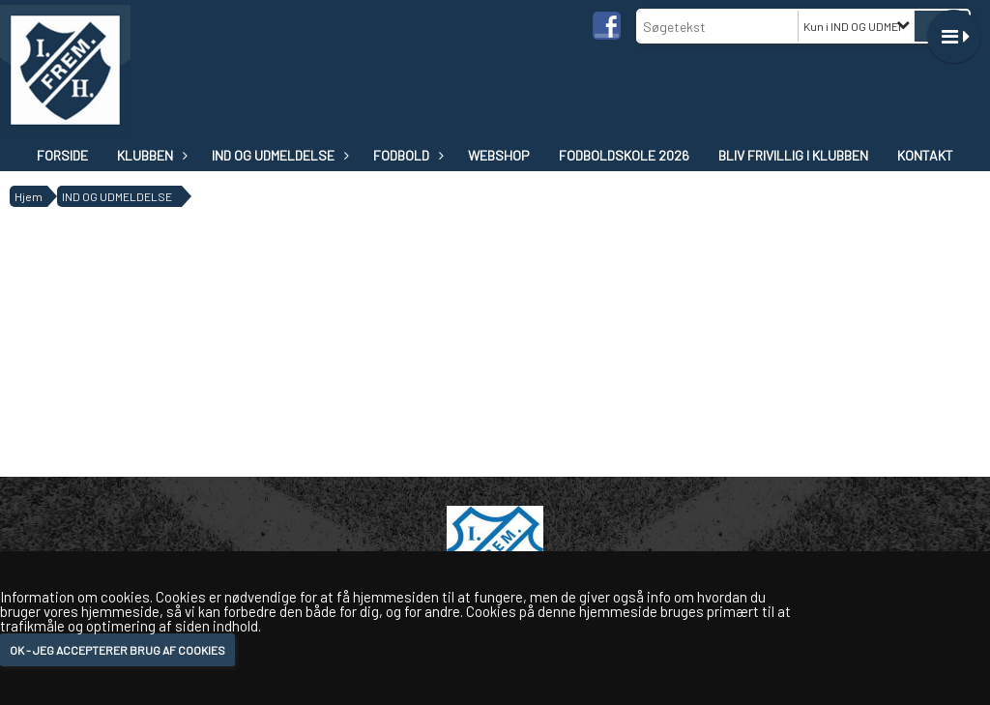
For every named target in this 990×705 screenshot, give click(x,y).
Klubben (150, 155)
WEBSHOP (499, 155)
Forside (62, 155)
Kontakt (925, 155)
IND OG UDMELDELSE (278, 155)
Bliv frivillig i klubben (793, 155)
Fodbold (406, 155)
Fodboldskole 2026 (624, 155)
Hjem (29, 196)
